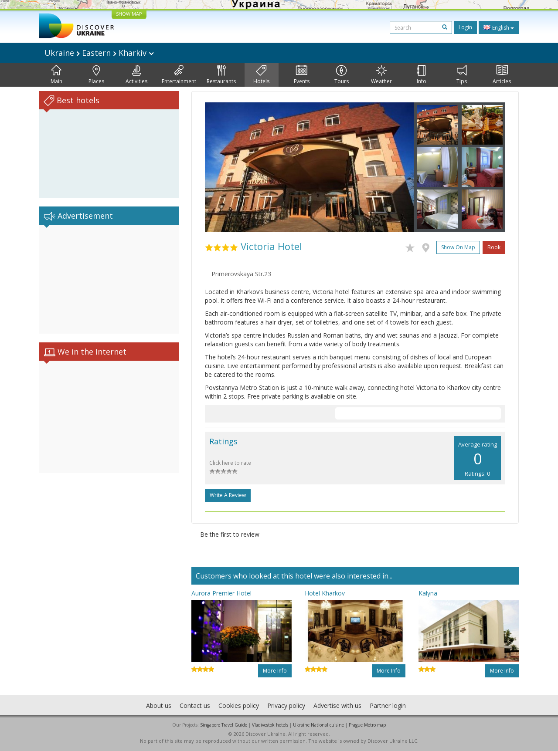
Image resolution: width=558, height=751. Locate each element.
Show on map (458, 247)
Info (421, 75)
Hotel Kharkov (325, 593)
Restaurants (221, 75)
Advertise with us (337, 705)
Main (56, 75)
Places (96, 75)
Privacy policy (286, 705)
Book (493, 247)
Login (465, 27)
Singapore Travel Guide (223, 725)
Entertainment (179, 75)
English (498, 27)
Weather (381, 75)
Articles (502, 75)
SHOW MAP (129, 13)
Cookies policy (238, 705)
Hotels (261, 75)
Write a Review (228, 495)
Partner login (388, 705)
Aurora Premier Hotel (221, 593)
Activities (136, 75)
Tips (461, 75)
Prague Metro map (367, 725)
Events (302, 75)
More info (275, 670)
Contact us (195, 705)
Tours (341, 75)
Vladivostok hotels (270, 725)
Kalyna (427, 593)
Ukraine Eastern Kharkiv (99, 52)
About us (158, 705)
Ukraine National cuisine (318, 725)
